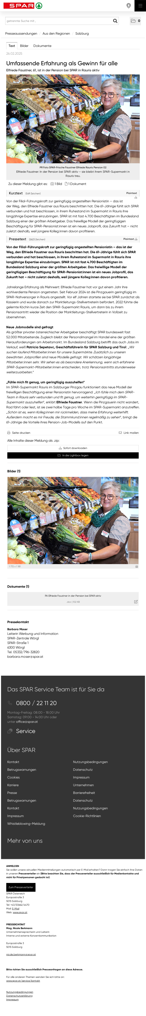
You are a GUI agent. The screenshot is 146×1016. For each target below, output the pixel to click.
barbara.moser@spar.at (25, 657)
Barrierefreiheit (84, 793)
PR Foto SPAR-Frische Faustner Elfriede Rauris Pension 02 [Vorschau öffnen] (73, 167)
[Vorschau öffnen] (73, 118)
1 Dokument (77, 184)
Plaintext (130, 239)
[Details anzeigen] (137, 566)
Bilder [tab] (24, 46)
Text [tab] (12, 46)
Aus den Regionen (56, 33)
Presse (12, 793)
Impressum (81, 777)
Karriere (13, 785)
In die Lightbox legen (73, 455)
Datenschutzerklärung (19, 995)
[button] (135, 21)
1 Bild (58, 184)
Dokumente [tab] (42, 46)
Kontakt (13, 762)
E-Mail (15, 908)
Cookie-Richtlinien (87, 816)
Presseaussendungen (21, 33)
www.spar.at (20, 912)
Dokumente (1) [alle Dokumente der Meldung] (18, 586)
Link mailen (131, 432)
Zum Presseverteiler (21, 887)
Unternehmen (83, 785)
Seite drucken (21, 432)
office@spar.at (27, 722)
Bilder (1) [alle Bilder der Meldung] (13, 471)
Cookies (13, 777)
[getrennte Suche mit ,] (62, 21)
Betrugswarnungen (21, 770)
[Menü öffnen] (140, 5)
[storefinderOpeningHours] (129, 5)
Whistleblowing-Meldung (26, 824)
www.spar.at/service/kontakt (23, 980)
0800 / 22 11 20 (32, 703)
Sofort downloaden (73, 448)
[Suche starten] (115, 21)
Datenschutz (83, 770)
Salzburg (82, 33)
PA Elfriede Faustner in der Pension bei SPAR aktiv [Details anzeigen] (73, 595)
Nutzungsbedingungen (90, 762)
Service (21, 731)
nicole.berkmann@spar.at (21, 954)
